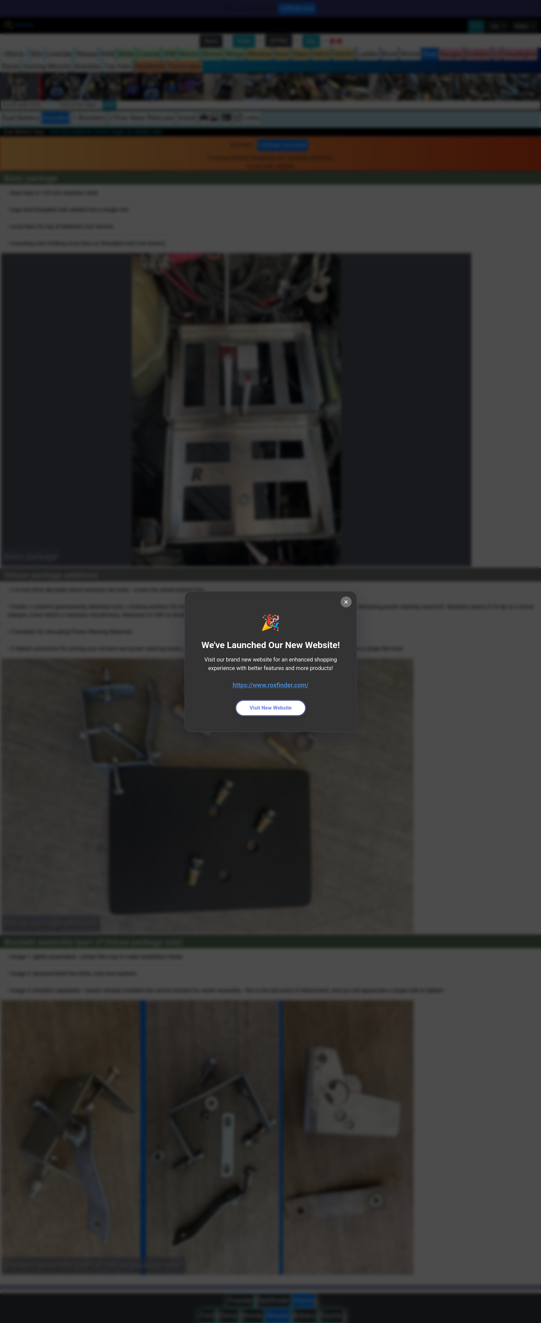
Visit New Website (271, 708)
